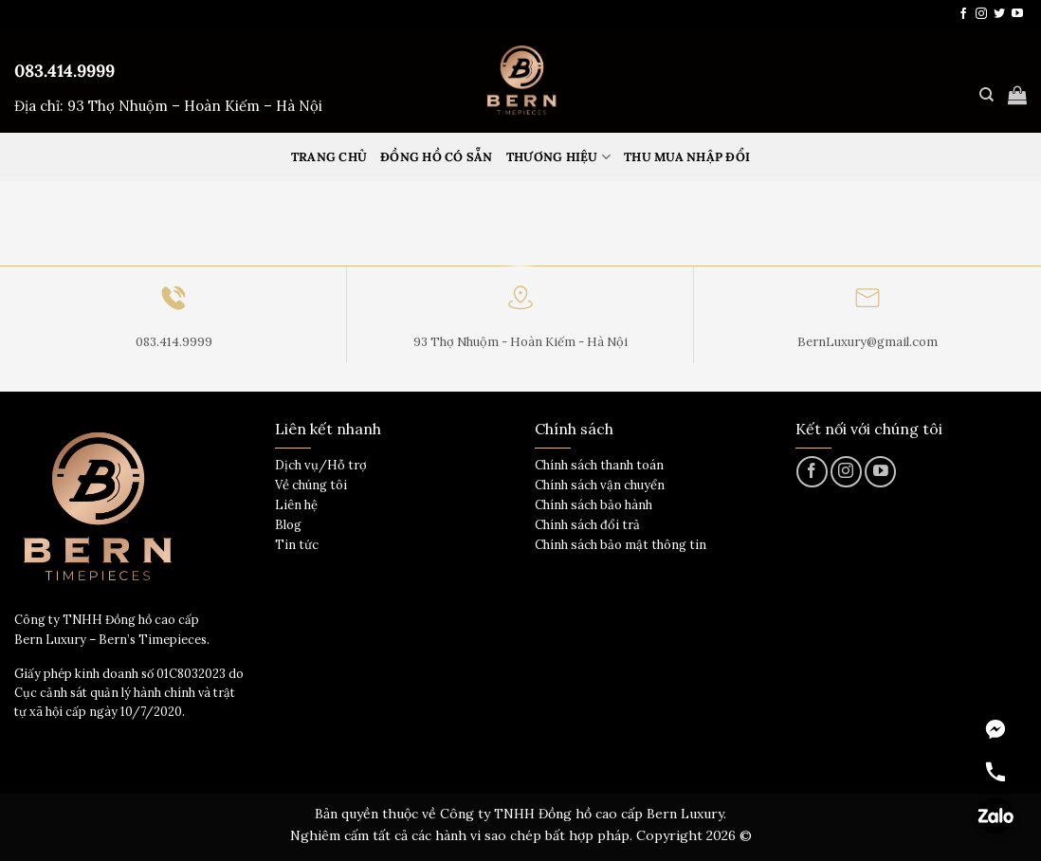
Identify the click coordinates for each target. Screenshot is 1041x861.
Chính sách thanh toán (599, 465)
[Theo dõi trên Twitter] (999, 14)
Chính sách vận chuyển (600, 485)
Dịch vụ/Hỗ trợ (321, 465)
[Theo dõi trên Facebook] (963, 14)
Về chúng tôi (311, 485)
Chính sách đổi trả (587, 525)
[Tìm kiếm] (986, 95)
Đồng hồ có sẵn (436, 157)
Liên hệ (296, 505)
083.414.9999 (64, 71)
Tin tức (297, 545)
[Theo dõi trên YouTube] (1017, 14)
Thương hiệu (558, 157)
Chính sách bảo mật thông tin (620, 545)
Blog (288, 525)
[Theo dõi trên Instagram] (981, 14)
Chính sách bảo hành (593, 505)
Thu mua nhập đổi (687, 157)
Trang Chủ (329, 157)
